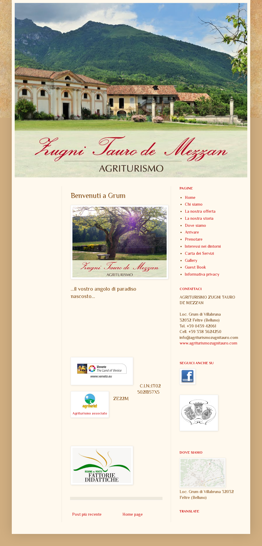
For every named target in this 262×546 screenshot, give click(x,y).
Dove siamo (195, 225)
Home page (132, 514)
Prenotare (194, 239)
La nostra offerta (200, 211)
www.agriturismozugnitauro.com (208, 343)
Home (190, 197)
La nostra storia (199, 218)
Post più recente (87, 514)
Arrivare (192, 232)
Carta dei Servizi (199, 253)
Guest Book (195, 267)
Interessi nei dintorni (203, 246)
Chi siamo (194, 204)
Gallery (191, 260)
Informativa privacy (202, 274)
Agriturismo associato (89, 413)
